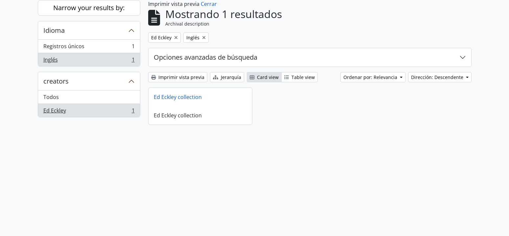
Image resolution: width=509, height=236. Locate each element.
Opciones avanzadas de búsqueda (205, 57)
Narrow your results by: (89, 7)
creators (56, 81)
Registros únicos (89, 47)
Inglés (89, 61)
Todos (51, 97)
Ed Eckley (89, 112)
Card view (264, 77)
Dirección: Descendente (438, 77)
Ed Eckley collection (178, 97)
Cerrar (209, 4)
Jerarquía (227, 77)
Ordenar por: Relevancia (371, 77)
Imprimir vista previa (177, 77)
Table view (299, 77)
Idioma (54, 30)
